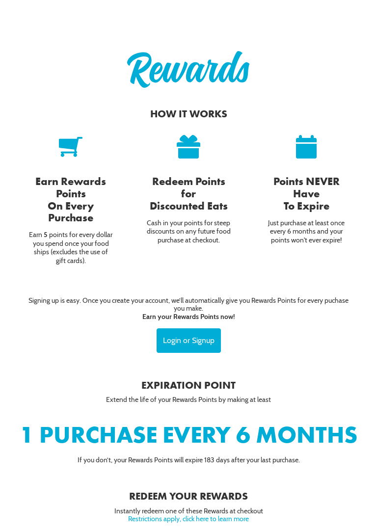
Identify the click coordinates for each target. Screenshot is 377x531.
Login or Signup (189, 340)
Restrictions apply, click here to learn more (188, 518)
